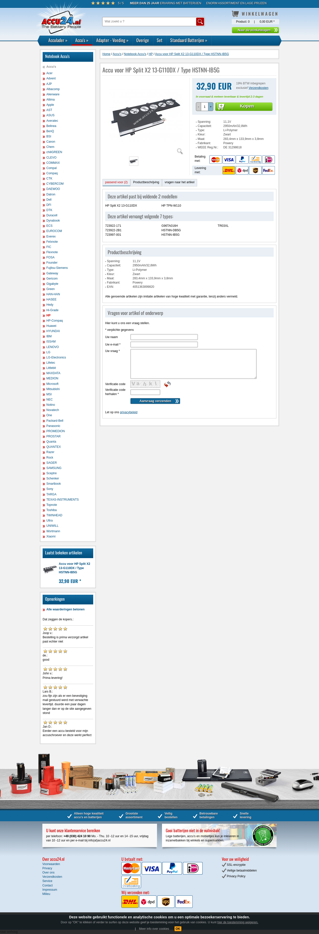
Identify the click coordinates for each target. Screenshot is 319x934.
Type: (201, 130)
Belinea (51, 126)
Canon (50, 141)
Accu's (81, 40)
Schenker (52, 478)
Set (159, 40)
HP (48, 315)
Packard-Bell (54, 420)
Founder (52, 262)
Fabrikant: (204, 143)
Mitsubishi (53, 389)
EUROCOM (54, 231)
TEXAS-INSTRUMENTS (62, 499)
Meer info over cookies (154, 929)
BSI (48, 136)
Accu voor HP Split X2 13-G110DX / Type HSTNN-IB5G (74, 568)
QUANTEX (53, 447)
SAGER (51, 463)
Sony (49, 489)
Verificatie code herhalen (115, 392)
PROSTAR (53, 436)
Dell (49, 199)
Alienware (53, 94)
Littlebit (51, 368)
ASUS (50, 115)
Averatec (52, 120)
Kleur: (201, 134)
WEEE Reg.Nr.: (208, 147)
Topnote (51, 505)
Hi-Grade (52, 310)
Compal (51, 168)
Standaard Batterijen (188, 40)
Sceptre (51, 473)
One (49, 415)
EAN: (110, 287)
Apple (50, 105)
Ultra (49, 520)
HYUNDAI (53, 331)
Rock (49, 457)
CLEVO (51, 157)
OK (178, 929)
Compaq (52, 173)
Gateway (52, 273)
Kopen (247, 106)
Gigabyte (52, 284)
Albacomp (53, 89)
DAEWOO (53, 189)
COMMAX (53, 163)
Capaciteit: (205, 126)
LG (48, 352)
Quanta (51, 441)
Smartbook (53, 483)
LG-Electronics (56, 357)
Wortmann (53, 531)
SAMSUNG (54, 468)
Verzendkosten (258, 88)
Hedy (49, 304)
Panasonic (53, 426)
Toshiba (51, 510)
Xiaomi (51, 536)
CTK (49, 178)
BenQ (50, 131)
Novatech (52, 410)
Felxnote (52, 241)
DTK (49, 210)
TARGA (51, 494)
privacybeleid (128, 412)
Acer (49, 73)
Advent (51, 78)
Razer (50, 452)
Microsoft (52, 384)
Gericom (52, 278)
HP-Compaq (54, 320)
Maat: (201, 139)
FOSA (50, 257)
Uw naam (111, 337)
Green (50, 289)
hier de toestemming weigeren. (237, 922)
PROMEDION (55, 431)
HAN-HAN (53, 294)
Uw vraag (112, 351)
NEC (49, 399)
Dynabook (53, 220)
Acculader (58, 40)
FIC (48, 247)
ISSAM (51, 341)
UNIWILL (52, 525)
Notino (50, 405)
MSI (49, 394)
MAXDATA (53, 373)
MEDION (52, 378)
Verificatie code (115, 384)
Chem (50, 147)
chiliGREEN (54, 152)
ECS (49, 226)
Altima (50, 99)
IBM (49, 336)
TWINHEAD (54, 515)
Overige (142, 40)
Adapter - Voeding (112, 40)
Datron (50, 194)
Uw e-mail (112, 344)
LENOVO (52, 347)
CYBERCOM (55, 183)
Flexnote (52, 252)
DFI (48, 205)
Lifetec (50, 362)
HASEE (51, 299)
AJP (49, 84)
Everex (51, 236)
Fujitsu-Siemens (57, 268)
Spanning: (204, 121)
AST (49, 110)
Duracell (51, 215)
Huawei (51, 326)
